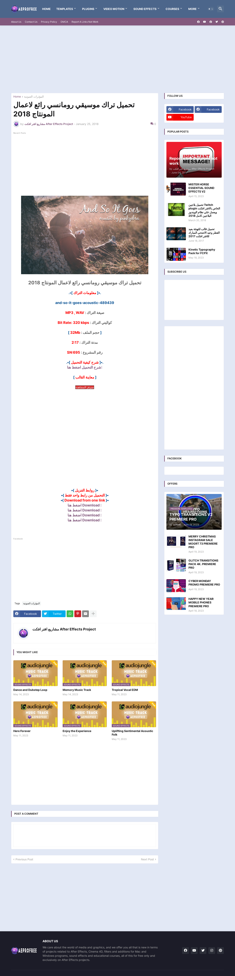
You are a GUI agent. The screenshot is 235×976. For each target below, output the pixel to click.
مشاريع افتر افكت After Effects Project (64, 629)
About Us (16, 21)
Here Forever (22, 731)
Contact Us (31, 21)
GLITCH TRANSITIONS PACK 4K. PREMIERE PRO (203, 564)
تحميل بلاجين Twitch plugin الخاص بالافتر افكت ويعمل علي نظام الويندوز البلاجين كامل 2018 (204, 210)
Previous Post (24, 859)
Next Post (147, 859)
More (192, 9)
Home (46, 9)
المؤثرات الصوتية (34, 96)
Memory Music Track (77, 689)
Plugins (88, 9)
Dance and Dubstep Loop (30, 689)
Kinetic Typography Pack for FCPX (201, 251)
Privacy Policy (49, 21)
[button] (210, 9)
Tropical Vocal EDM (125, 689)
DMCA (64, 21)
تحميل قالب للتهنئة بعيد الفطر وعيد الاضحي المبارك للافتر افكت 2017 (204, 232)
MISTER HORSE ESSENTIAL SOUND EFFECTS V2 (201, 188)
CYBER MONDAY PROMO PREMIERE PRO (204, 582)
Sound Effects (144, 9)
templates (64, 9)
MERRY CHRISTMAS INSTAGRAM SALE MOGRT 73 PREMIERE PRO (203, 542)
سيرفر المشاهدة (85, 387)
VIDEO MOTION (113, 9)
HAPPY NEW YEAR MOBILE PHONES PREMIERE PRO (201, 602)
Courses (172, 9)
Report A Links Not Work (85, 21)
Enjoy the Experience (77, 731)
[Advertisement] (117, 59)
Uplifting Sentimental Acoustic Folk (132, 732)
